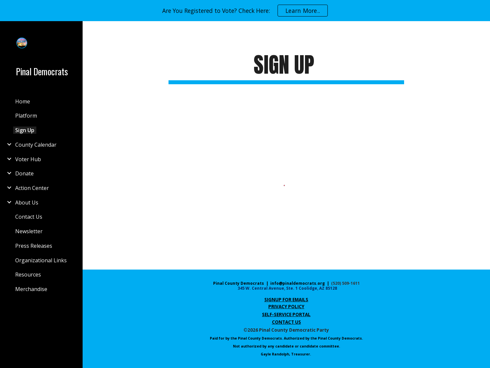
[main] (286, 68)
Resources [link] (28, 274)
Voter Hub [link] (28, 159)
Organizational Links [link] (41, 260)
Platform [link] (26, 115)
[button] (482, 30)
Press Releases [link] (33, 245)
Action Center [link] (32, 188)
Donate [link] (24, 173)
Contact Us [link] (28, 216)
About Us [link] (26, 202)
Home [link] (22, 101)
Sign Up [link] (24, 130)
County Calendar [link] (36, 144)
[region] (245, 10)
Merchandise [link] (31, 289)
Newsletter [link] (29, 231)
